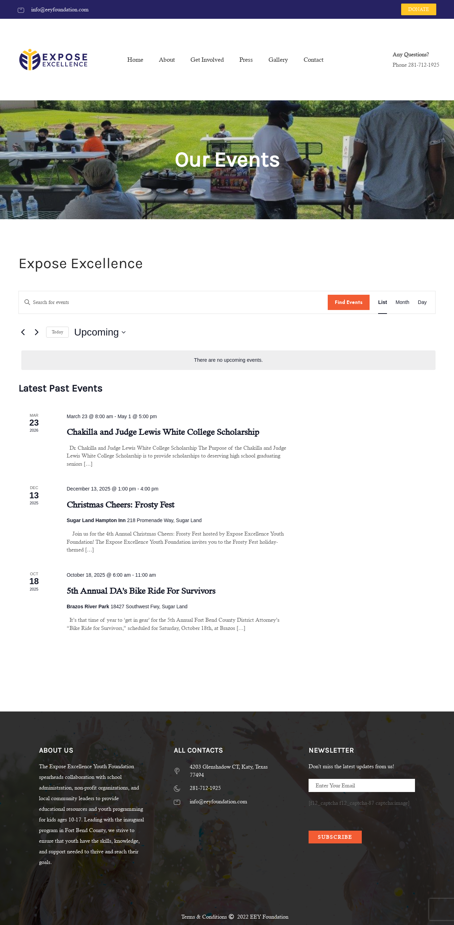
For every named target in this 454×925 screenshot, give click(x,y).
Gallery (278, 59)
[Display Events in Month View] (402, 302)
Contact (313, 59)
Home (135, 59)
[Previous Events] (22, 332)
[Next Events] (36, 332)
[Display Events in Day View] (422, 302)
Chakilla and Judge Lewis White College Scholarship (163, 432)
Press (246, 59)
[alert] (228, 360)
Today (57, 331)
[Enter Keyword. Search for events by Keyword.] (173, 302)
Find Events (348, 302)
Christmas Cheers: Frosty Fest (120, 505)
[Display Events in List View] (382, 302)
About (167, 59)
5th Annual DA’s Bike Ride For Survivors (141, 591)
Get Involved (207, 59)
